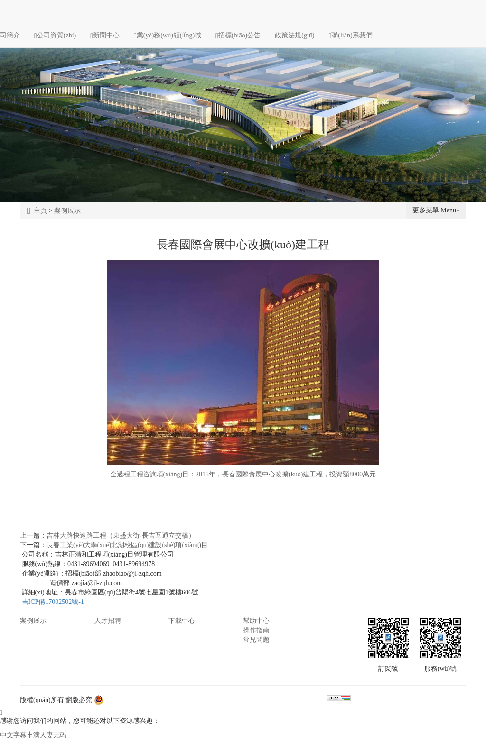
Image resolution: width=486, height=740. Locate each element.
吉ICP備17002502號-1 (53, 601)
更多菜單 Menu (436, 210)
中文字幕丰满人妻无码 (33, 735)
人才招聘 (107, 620)
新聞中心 (105, 35)
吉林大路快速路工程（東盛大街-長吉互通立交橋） (121, 535)
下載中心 (181, 620)
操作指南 (256, 630)
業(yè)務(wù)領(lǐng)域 (167, 35)
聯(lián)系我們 (351, 35)
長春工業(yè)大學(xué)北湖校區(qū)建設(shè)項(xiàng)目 (127, 544)
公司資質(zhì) (55, 35)
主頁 (37, 210)
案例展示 (67, 210)
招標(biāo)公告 (238, 35)
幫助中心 (256, 620)
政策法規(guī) (294, 35)
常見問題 (256, 639)
